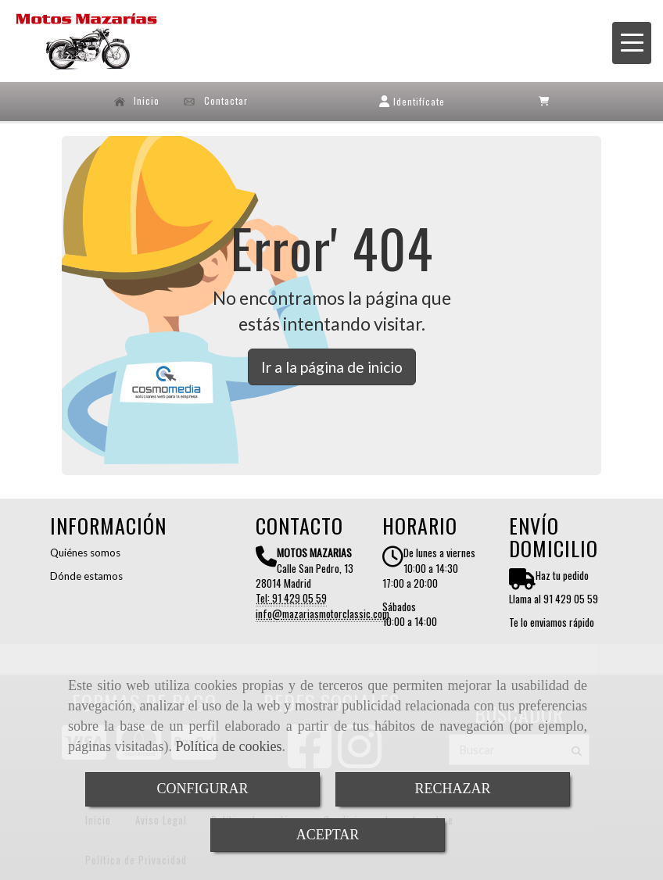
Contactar (216, 101)
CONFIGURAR (202, 788)
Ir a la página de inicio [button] (332, 367)
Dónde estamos (86, 576)
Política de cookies (228, 746)
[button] (412, 101)
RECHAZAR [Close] (452, 788)
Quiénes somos (85, 552)
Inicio (137, 101)
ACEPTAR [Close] (328, 834)
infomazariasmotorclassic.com (322, 613)
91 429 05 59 (299, 598)
